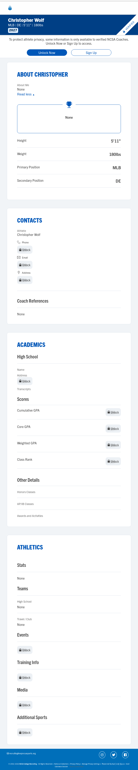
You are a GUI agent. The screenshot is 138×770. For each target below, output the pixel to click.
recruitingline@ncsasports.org (22, 753)
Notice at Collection (61, 764)
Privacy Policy (75, 764)
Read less (26, 94)
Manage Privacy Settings (91, 764)
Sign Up (91, 53)
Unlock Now (46, 53)
